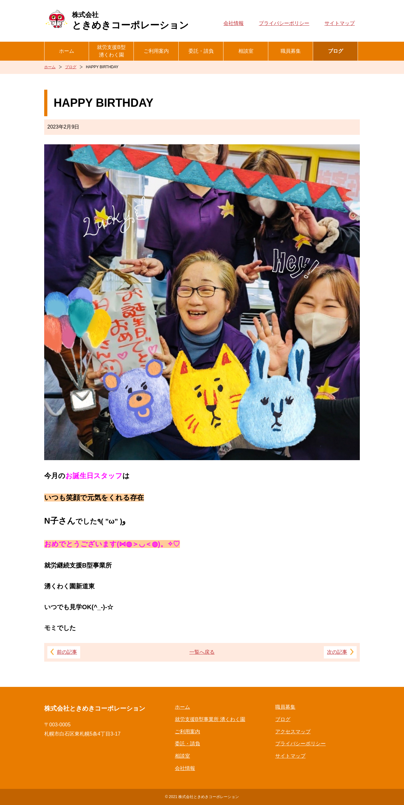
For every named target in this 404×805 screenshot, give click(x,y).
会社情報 (233, 23)
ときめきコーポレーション (130, 20)
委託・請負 (201, 51)
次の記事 (337, 652)
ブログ (335, 51)
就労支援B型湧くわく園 (111, 51)
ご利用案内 (156, 51)
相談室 (245, 51)
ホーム (66, 51)
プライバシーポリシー (284, 23)
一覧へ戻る (202, 652)
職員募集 (291, 51)
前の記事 (67, 652)
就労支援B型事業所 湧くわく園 (210, 719)
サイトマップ (339, 23)
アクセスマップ (293, 731)
